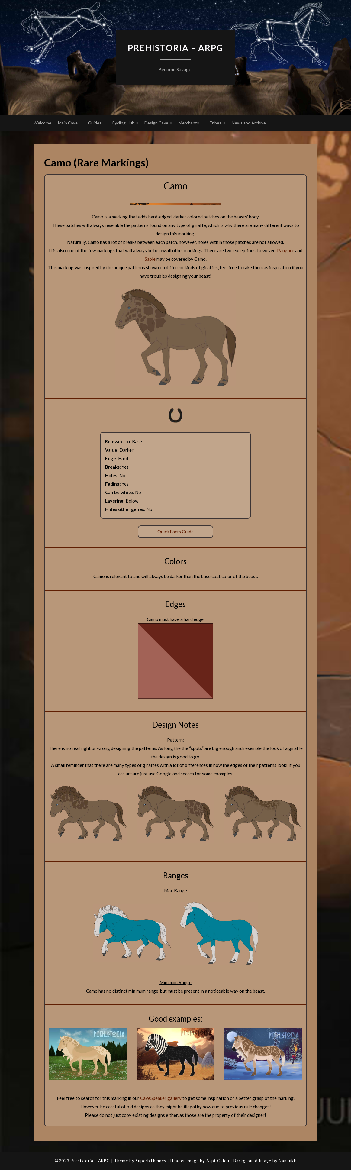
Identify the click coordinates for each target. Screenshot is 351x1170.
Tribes (215, 122)
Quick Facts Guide (175, 531)
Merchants (189, 122)
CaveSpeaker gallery (161, 1098)
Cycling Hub (123, 122)
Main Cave (68, 122)
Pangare (285, 250)
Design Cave (156, 122)
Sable (150, 259)
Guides (94, 122)
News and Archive (249, 122)
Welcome (42, 122)
